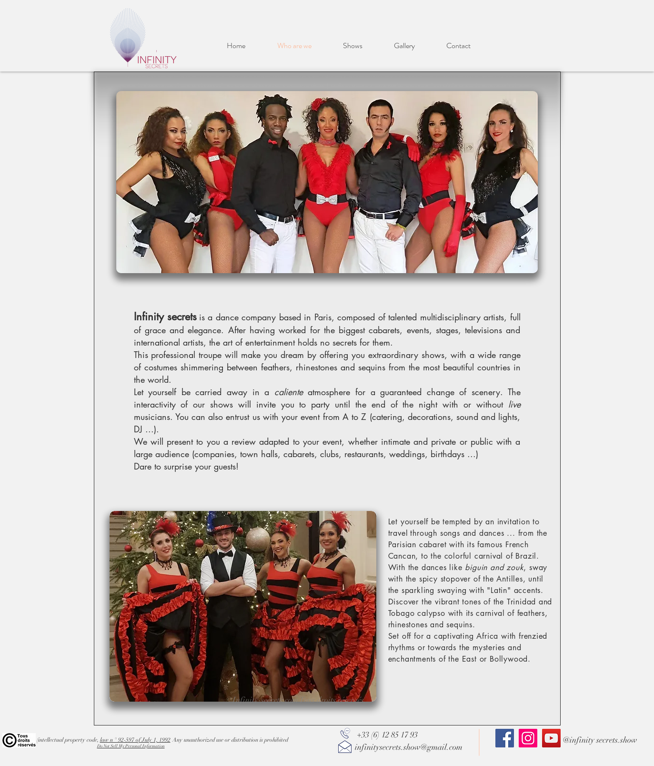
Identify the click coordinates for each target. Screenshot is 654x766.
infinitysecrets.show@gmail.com (409, 747)
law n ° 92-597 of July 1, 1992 (135, 739)
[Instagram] (528, 738)
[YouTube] (551, 738)
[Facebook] (504, 738)
